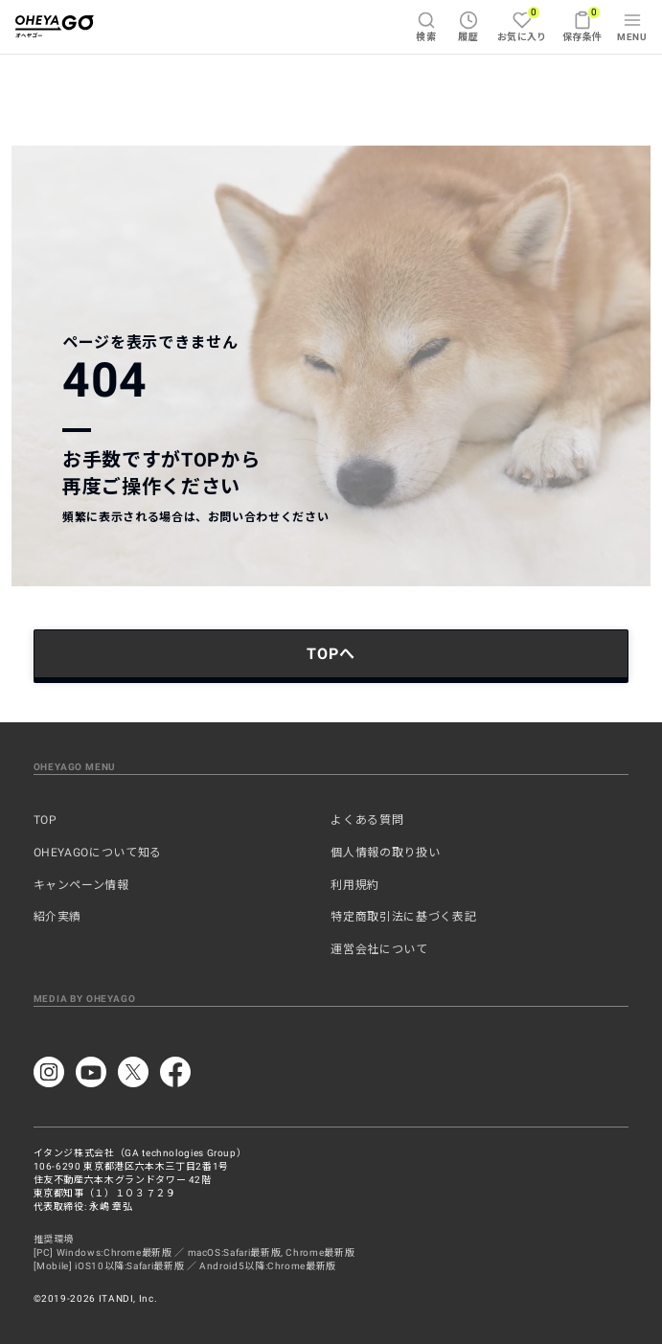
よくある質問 (367, 820)
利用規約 (355, 885)
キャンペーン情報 (81, 885)
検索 (426, 26)
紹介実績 (58, 916)
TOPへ (330, 654)
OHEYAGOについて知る (98, 852)
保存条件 (582, 24)
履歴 (468, 26)
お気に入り (522, 24)
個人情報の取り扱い (385, 852)
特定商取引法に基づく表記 (403, 916)
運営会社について (379, 949)
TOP (45, 820)
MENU (632, 26)
